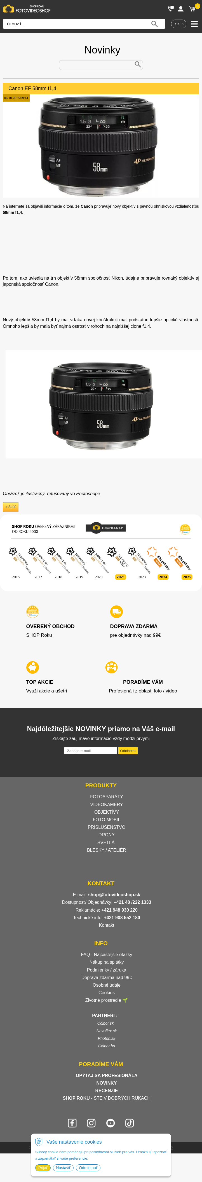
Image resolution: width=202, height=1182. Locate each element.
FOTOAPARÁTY (106, 796)
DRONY (106, 834)
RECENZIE (106, 1090)
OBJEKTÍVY (106, 812)
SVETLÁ (106, 842)
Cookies (106, 992)
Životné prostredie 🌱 (106, 1000)
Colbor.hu (106, 1046)
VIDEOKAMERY (106, 804)
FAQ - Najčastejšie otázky (106, 954)
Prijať (43, 1167)
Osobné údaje (107, 985)
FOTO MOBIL (106, 819)
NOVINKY (107, 1083)
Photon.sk (106, 1038)
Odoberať (128, 751)
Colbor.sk (105, 1023)
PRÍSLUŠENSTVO (106, 827)
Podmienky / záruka (106, 970)
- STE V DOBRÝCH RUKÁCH (107, 1098)
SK (177, 24)
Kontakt (106, 925)
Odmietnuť (88, 1167)
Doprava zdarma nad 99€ (106, 977)
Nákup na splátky (107, 962)
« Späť (11, 507)
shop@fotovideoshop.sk (114, 894)
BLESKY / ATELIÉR (106, 850)
